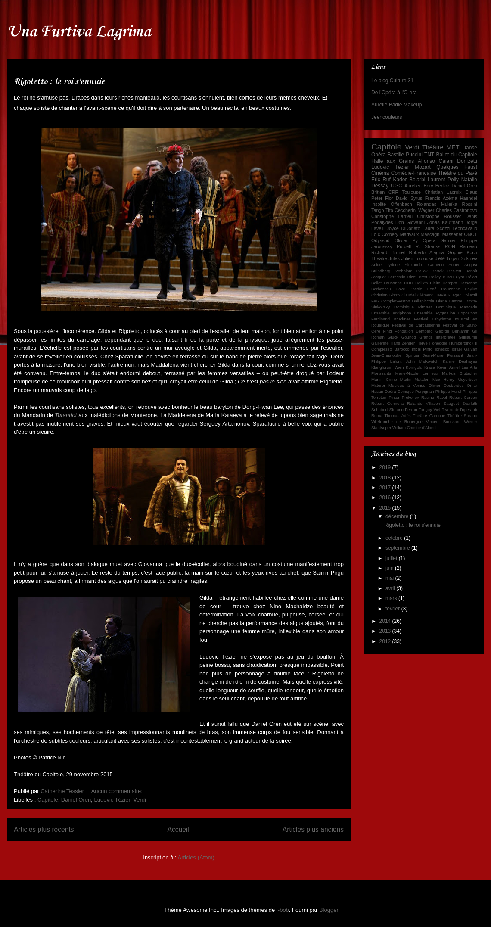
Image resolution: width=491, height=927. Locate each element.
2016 (385, 498)
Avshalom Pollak (411, 270)
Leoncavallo (464, 228)
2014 (385, 621)
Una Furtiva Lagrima (79, 31)
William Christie (406, 427)
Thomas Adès (398, 415)
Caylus (471, 288)
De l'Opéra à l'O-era (394, 93)
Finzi (387, 331)
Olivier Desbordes (446, 385)
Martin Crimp (384, 379)
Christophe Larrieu (392, 216)
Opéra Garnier (439, 240)
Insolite (378, 204)
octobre (394, 538)
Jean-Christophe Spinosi (395, 355)
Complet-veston (395, 301)
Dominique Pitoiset (413, 307)
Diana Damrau (449, 301)
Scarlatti (469, 403)
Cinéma (380, 173)
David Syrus (409, 198)
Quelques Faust (456, 167)
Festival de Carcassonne (416, 325)
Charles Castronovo (456, 210)
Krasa (429, 367)
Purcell (404, 246)
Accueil (178, 829)
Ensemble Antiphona (391, 313)
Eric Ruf (381, 180)
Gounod (408, 337)
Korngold (414, 367)
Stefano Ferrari (403, 409)
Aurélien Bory (418, 185)
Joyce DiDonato (403, 228)
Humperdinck (461, 343)
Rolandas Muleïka (437, 204)
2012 (385, 641)
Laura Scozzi (436, 228)
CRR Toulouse (404, 192)
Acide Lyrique (385, 264)
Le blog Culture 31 (392, 81)
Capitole (47, 799)
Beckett (454, 270)
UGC (396, 186)
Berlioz (442, 185)
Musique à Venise (407, 385)
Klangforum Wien (387, 367)
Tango (377, 210)
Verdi (139, 799)
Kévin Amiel (448, 367)
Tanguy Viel (429, 409)
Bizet (411, 276)
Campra (449, 282)
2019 (385, 467)
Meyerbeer (467, 379)
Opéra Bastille (387, 155)
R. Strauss (428, 246)
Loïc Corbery (384, 234)
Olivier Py (406, 240)
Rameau (468, 246)
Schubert (379, 409)
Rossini (469, 204)
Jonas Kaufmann (445, 222)
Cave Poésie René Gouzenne (427, 288)
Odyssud (380, 240)
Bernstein (396, 276)
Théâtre (433, 147)
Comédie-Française (413, 173)
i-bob (283, 910)
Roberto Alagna (426, 252)
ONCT (470, 234)
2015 (385, 508)
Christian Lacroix (443, 192)
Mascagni (430, 234)
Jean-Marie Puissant (443, 355)
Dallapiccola (423, 301)
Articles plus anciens (313, 829)
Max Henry (443, 379)
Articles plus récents (44, 829)
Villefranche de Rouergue (397, 421)
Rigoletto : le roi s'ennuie (59, 82)
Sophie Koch (462, 252)
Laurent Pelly (443, 180)
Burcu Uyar (453, 276)
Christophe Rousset (439, 216)
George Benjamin (452, 331)
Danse (469, 148)
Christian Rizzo (385, 294)
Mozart (423, 167)
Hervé (422, 343)
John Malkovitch (422, 361)
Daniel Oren (76, 799)
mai (390, 578)
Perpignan (424, 391)
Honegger (438, 343)
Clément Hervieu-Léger (439, 294)
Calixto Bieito (427, 282)
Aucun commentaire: (117, 791)
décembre (397, 516)
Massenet (452, 234)
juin (390, 568)
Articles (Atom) (195, 857)
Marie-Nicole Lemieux (416, 373)
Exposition (467, 313)
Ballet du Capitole (456, 155)
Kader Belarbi (409, 180)
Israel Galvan (464, 349)
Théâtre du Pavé (457, 173)
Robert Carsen (463, 397)
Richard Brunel (388, 252)
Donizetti (467, 161)
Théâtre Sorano (462, 415)
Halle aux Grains (392, 161)
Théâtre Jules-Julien (392, 258)
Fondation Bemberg (413, 331)
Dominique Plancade (456, 307)
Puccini (414, 155)
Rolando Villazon (423, 403)
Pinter (393, 397)
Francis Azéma (441, 198)
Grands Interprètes (437, 337)
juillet (392, 558)
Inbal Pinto (422, 349)
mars (391, 598)
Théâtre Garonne (429, 415)
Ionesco (442, 349)
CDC (408, 282)
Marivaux (409, 234)
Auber (454, 264)
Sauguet (451, 403)
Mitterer (378, 385)
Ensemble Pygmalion (434, 313)
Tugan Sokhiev (461, 258)
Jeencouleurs (386, 117)
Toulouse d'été (430, 258)
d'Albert (429, 427)
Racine (427, 397)
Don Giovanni (410, 222)
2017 (385, 488)
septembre (398, 548)
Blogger (328, 910)
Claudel (408, 294)
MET (452, 147)
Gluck (393, 337)
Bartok (438, 270)
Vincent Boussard (443, 421)
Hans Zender (402, 343)
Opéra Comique (399, 391)
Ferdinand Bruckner (390, 319)
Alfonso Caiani (436, 161)
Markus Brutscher (459, 373)
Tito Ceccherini (400, 210)
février (393, 609)
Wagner (426, 210)
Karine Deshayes (460, 361)
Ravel (441, 397)
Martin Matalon (414, 379)
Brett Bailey (430, 276)
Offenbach (401, 204)
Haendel (468, 198)
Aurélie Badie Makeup (396, 105)
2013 (385, 631)
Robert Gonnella (387, 403)
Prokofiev (410, 397)
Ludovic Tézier (112, 799)
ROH (450, 246)
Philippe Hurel (448, 391)
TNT (429, 155)
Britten (378, 192)
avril (390, 588)
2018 (385, 478)
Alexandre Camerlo (424, 264)
